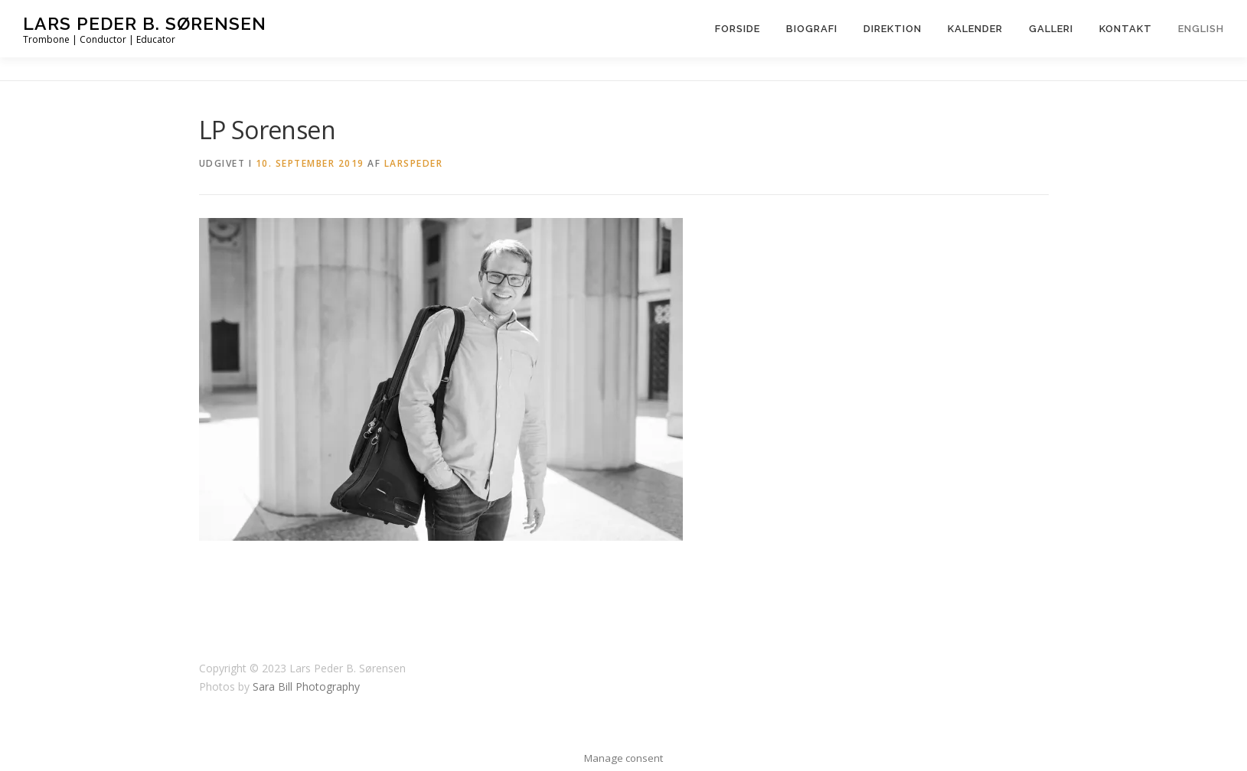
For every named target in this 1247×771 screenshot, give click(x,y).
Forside (737, 28)
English (1201, 28)
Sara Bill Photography (306, 686)
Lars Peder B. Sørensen (144, 23)
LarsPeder (413, 163)
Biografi (811, 28)
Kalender (975, 28)
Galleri (1051, 28)
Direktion (892, 28)
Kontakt (1125, 28)
